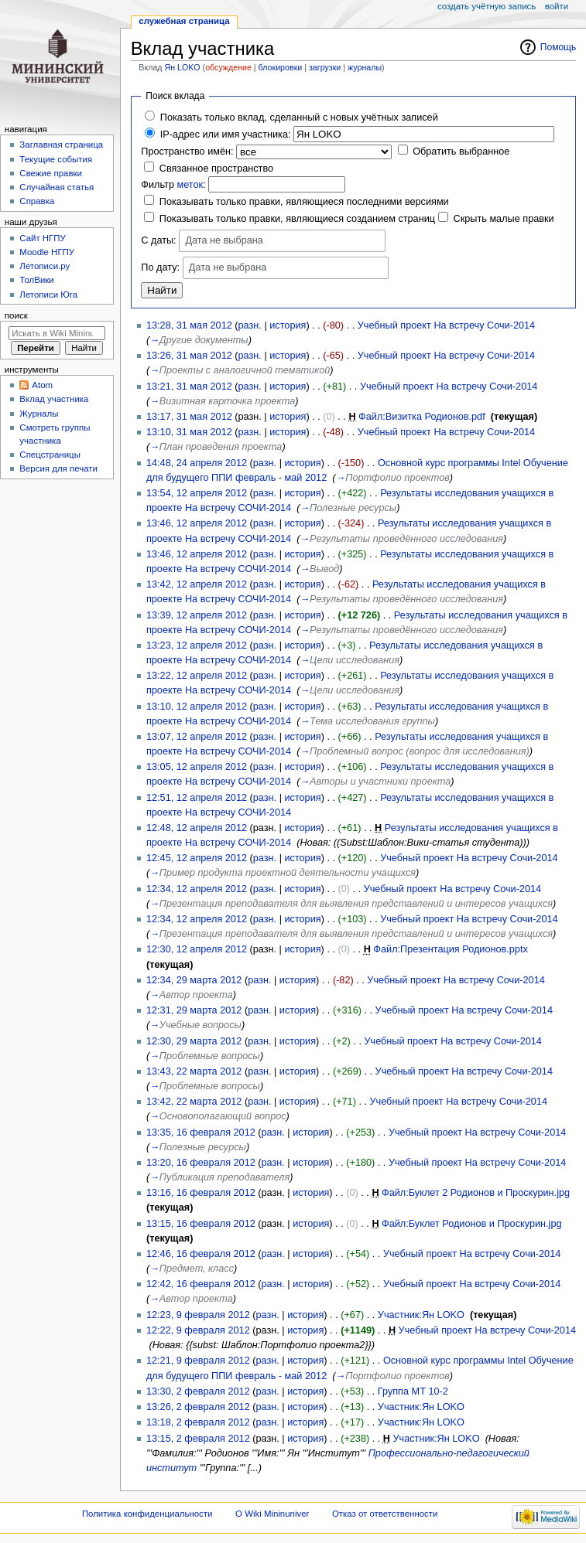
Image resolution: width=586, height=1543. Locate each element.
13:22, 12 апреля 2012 (196, 675)
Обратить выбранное (461, 151)
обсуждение (228, 67)
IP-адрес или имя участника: (225, 134)
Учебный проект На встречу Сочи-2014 (446, 325)
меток (189, 184)
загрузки (325, 67)
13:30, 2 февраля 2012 (198, 1391)
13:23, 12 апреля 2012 (196, 645)
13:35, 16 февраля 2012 (200, 1132)
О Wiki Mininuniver (272, 1513)
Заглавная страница (61, 144)
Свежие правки (50, 173)
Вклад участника (53, 399)
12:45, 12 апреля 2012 (196, 858)
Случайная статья (56, 187)
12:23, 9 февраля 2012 (198, 1315)
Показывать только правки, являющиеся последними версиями (304, 201)
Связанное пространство (216, 168)
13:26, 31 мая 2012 (189, 355)
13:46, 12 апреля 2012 (196, 523)
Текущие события (55, 159)
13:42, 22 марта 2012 (194, 1101)
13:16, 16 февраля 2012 (200, 1192)
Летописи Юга (48, 294)
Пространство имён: (187, 151)
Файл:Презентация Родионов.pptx (450, 949)
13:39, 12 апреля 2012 (196, 615)
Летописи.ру (44, 266)
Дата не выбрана (224, 241)
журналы (365, 67)
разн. (250, 325)
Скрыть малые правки (504, 218)
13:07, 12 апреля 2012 (196, 736)
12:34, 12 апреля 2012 (196, 889)
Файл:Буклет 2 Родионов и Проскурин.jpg (476, 1192)
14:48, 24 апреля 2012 (196, 463)
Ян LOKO (182, 67)
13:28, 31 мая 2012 (189, 325)
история (287, 325)
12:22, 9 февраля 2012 (198, 1330)
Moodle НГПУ (46, 252)
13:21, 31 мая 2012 (189, 386)
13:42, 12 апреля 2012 (196, 584)
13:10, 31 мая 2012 (189, 432)
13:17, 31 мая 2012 (189, 416)
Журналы (38, 413)
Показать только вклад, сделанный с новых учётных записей (299, 117)
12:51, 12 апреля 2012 (196, 797)
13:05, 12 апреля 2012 (196, 766)
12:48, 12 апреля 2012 (196, 828)
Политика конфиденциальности (147, 1513)
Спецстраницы (50, 454)
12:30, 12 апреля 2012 (196, 949)
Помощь (558, 47)
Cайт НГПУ (42, 238)
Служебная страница (184, 21)
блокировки (281, 67)
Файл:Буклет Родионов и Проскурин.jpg (471, 1223)
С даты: (158, 240)
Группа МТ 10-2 (413, 1391)
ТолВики (36, 279)
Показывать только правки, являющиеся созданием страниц (297, 218)
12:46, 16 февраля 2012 (200, 1253)
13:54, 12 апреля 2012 (196, 493)
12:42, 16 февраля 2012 (200, 1284)
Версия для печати (58, 468)
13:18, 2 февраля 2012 (198, 1422)
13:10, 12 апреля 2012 (196, 706)
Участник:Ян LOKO (421, 1315)
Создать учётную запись (486, 6)
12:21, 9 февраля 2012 (198, 1360)
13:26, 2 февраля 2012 (198, 1407)
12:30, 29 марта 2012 (194, 1041)
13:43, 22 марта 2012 (194, 1071)
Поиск (16, 315)
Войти (556, 6)
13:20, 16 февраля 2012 (200, 1162)
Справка (36, 201)
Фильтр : (173, 184)
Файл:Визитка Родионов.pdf (421, 416)
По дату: (160, 267)
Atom (42, 385)
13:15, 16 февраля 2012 (200, 1223)
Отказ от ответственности (384, 1513)
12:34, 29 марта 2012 (194, 980)
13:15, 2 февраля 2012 (198, 1438)
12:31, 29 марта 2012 (194, 1010)
